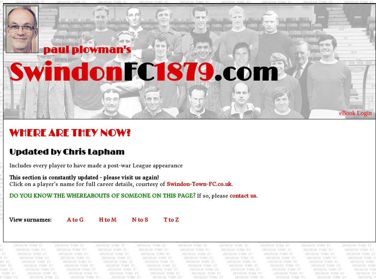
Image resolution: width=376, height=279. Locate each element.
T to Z (171, 220)
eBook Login (355, 113)
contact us (242, 196)
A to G (75, 220)
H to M (107, 220)
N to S (140, 220)
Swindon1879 (140, 73)
